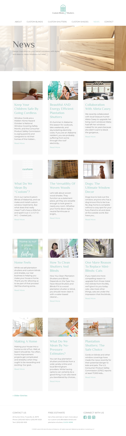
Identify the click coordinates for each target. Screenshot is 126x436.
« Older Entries (20, 395)
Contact (108, 22)
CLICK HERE (68, 422)
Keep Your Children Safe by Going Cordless (26, 109)
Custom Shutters (57, 22)
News (96, 22)
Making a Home (25, 341)
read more (19, 143)
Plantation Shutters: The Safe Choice (95, 345)
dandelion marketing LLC (86, 429)
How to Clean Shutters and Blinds (60, 266)
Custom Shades (80, 22)
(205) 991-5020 (36, 419)
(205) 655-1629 (23, 419)
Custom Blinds (35, 22)
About (18, 22)
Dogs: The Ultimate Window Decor (97, 188)
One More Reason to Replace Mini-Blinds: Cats (98, 266)
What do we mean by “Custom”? (23, 188)
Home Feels (22, 262)
